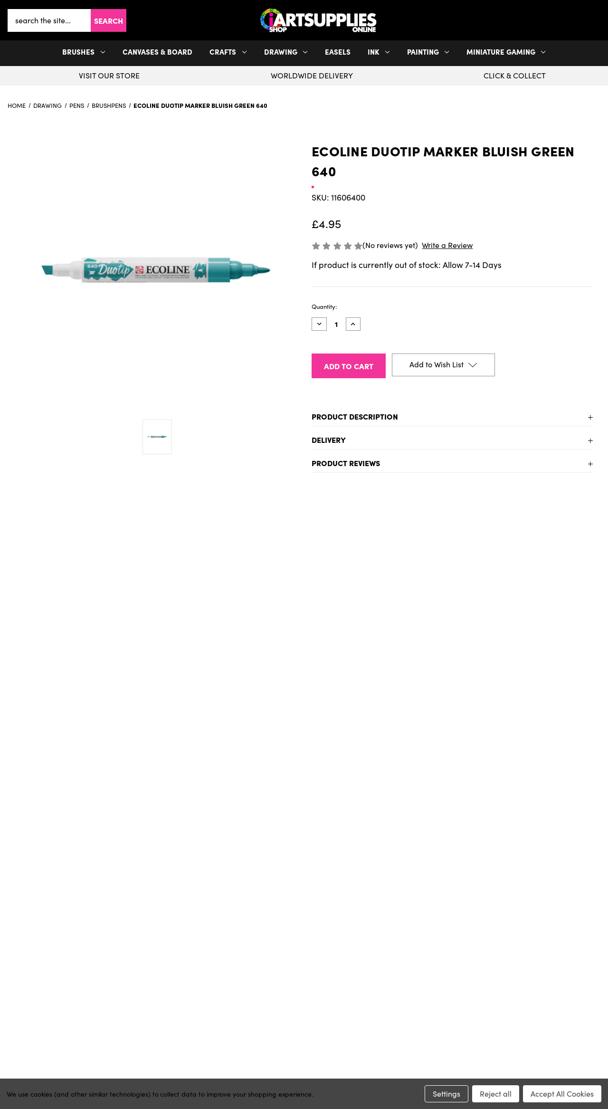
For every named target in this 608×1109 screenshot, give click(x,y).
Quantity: (324, 306)
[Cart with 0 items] (598, 20)
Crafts (228, 52)
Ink (379, 52)
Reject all (496, 1094)
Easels (338, 52)
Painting (428, 52)
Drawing (286, 52)
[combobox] (49, 20)
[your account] (595, 20)
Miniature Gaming (506, 52)
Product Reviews (346, 463)
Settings (446, 1094)
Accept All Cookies (562, 1094)
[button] (598, 20)
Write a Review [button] (447, 245)
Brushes (83, 52)
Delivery (329, 439)
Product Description (355, 416)
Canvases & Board (157, 52)
